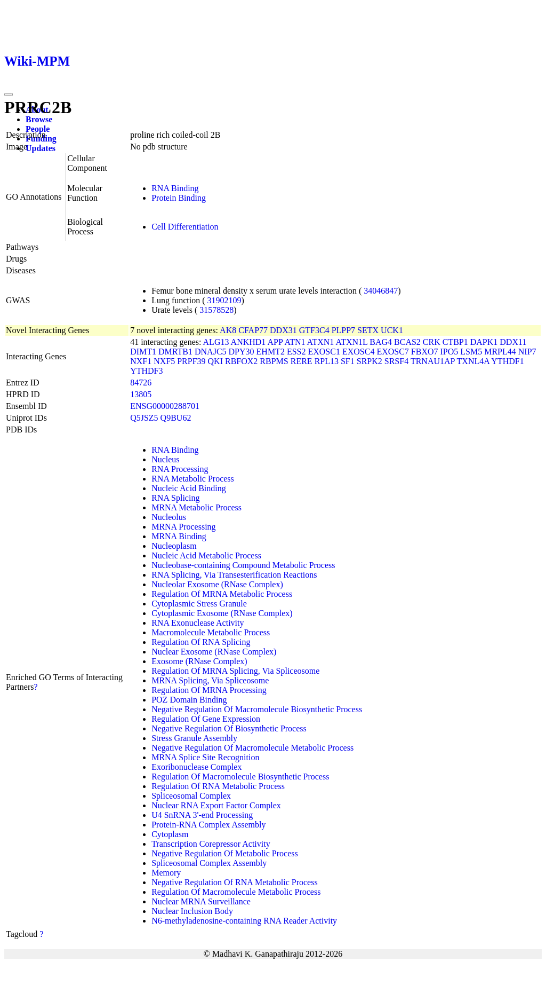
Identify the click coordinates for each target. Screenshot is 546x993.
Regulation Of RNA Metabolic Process (218, 786)
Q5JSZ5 (144, 417)
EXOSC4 (358, 351)
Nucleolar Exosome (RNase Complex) (217, 584)
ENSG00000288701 (164, 406)
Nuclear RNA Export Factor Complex (216, 805)
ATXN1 (320, 341)
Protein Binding (178, 197)
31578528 (216, 309)
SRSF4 (396, 361)
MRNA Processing (183, 526)
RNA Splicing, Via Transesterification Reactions (234, 574)
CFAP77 (253, 330)
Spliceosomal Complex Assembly (209, 863)
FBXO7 (424, 351)
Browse (39, 119)
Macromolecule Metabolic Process (210, 632)
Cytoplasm (169, 834)
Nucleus (165, 459)
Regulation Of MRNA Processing (209, 690)
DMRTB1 (175, 351)
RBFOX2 (241, 361)
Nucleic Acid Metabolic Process (206, 555)
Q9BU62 (175, 417)
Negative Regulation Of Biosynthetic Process (229, 728)
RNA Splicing (175, 497)
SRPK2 (369, 361)
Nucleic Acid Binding (188, 488)
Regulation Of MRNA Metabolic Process (221, 593)
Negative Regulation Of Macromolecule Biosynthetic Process (256, 709)
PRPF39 (191, 361)
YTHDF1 (507, 361)
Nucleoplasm (173, 545)
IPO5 (449, 351)
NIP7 (527, 351)
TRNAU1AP (433, 361)
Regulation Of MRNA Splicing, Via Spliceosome (235, 670)
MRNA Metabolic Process (196, 507)
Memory (166, 872)
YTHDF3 (146, 370)
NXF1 (140, 361)
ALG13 (216, 341)
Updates (40, 148)
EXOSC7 (392, 351)
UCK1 (392, 330)
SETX (368, 330)
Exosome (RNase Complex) (199, 661)
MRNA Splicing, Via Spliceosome (210, 680)
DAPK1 (484, 341)
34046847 (381, 290)
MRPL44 (500, 351)
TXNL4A (473, 361)
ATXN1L (351, 341)
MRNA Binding (178, 536)
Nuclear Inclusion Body (192, 911)
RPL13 (327, 361)
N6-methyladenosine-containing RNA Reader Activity (244, 920)
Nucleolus (168, 517)
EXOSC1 (324, 351)
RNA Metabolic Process (192, 478)
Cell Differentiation (184, 226)
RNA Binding (174, 188)
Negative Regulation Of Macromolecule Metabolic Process (252, 747)
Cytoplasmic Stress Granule (199, 603)
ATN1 (294, 341)
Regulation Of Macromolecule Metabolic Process (235, 891)
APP (275, 341)
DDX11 (513, 341)
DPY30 (241, 351)
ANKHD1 (248, 341)
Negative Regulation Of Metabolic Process (224, 853)
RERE (301, 361)
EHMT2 (270, 351)
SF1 (348, 361)
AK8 (228, 330)
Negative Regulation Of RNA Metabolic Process (234, 882)
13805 (140, 394)
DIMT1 (143, 351)
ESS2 (296, 351)
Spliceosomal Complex (191, 795)
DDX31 (283, 330)
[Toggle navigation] (8, 94)
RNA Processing (179, 469)
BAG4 (381, 341)
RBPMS (274, 361)
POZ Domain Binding (189, 699)
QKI (215, 361)
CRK (431, 341)
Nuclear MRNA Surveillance (201, 901)
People (38, 128)
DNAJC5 (211, 351)
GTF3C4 (314, 330)
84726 (140, 382)
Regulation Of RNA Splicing (200, 642)
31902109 (224, 300)
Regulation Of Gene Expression (205, 718)
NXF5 (164, 361)
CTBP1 (455, 341)
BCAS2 (407, 341)
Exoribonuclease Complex (196, 766)
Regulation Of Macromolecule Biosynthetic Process (240, 776)
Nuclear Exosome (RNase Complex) (213, 651)
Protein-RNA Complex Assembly (208, 824)
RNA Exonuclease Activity (197, 622)
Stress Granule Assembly (194, 738)
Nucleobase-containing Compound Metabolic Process (243, 565)
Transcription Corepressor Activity (210, 843)
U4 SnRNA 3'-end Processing (202, 814)
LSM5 (471, 351)
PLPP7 (343, 330)
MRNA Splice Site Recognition (205, 757)
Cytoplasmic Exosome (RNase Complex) (221, 613)
